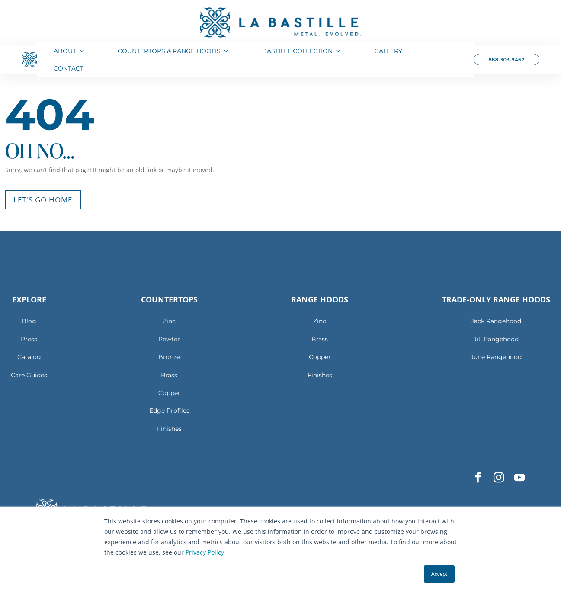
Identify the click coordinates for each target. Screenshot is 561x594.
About (69, 51)
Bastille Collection (301, 51)
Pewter (169, 338)
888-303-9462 (506, 60)
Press (29, 338)
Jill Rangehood (496, 338)
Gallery (388, 51)
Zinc (169, 320)
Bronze (169, 356)
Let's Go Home (41, 198)
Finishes (169, 427)
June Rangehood (496, 356)
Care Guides (29, 373)
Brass (169, 373)
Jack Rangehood (496, 320)
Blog (29, 320)
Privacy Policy (205, 552)
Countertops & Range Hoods (173, 51)
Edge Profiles (169, 409)
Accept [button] (439, 574)
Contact (68, 68)
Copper (169, 391)
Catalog (29, 356)
